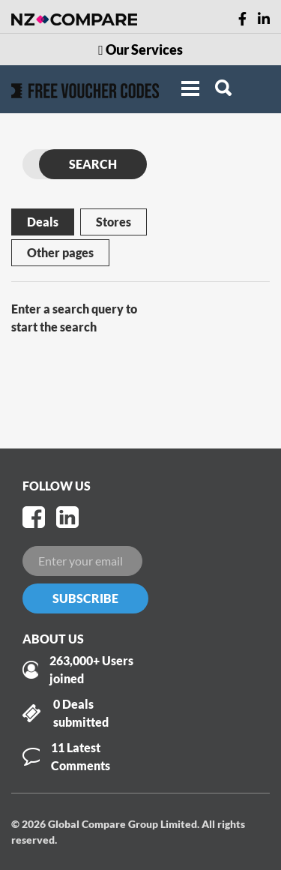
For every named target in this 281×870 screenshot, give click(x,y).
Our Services (140, 49)
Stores (113, 221)
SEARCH (93, 164)
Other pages (60, 252)
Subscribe (85, 598)
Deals (42, 221)
